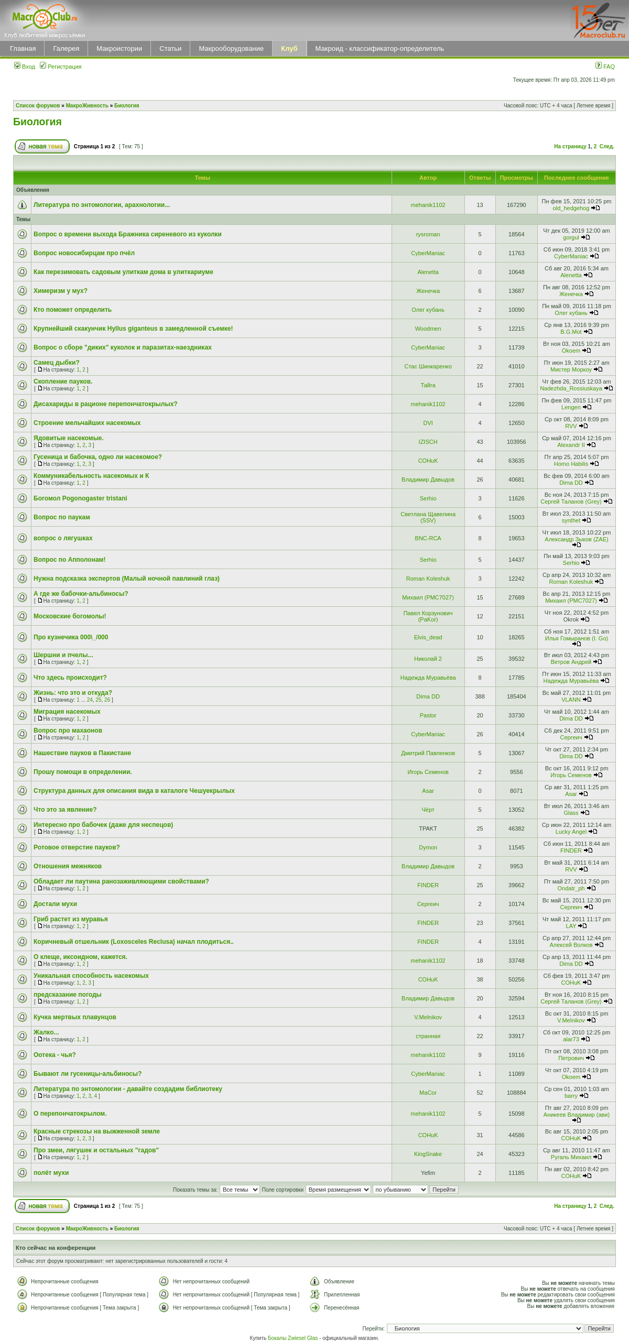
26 (107, 700)
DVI (427, 423)
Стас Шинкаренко (427, 366)
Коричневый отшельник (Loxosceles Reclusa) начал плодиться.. (134, 941)
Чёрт (427, 809)
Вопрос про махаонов (68, 730)
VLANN (571, 699)
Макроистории (119, 48)
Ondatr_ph (570, 888)
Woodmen (428, 328)
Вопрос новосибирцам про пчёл (84, 253)
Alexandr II (571, 445)
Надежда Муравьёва (428, 677)
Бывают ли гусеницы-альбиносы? (88, 1073)
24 (90, 700)
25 (98, 700)
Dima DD (571, 482)
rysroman (428, 234)
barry (571, 1096)
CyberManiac (428, 253)
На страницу (570, 146)
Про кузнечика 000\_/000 (71, 637)
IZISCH (428, 442)
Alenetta (427, 272)
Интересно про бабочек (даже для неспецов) (103, 824)
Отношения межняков (68, 866)
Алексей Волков (570, 945)
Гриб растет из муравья (71, 919)
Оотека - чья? (55, 1055)
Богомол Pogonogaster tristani (80, 498)
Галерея (66, 48)
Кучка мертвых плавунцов (75, 1017)
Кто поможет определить (73, 309)
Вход (24, 66)
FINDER (571, 850)
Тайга (427, 385)
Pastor (428, 715)
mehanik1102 (428, 205)
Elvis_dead (428, 637)
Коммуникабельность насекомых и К (91, 475)
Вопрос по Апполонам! (69, 559)
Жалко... (46, 1032)
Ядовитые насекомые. (69, 438)
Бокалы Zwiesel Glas (293, 1338)
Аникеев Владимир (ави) (577, 1114)
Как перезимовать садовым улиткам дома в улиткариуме (123, 272)
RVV (571, 426)
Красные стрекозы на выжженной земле (97, 1131)
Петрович (571, 1058)
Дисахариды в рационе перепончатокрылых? (106, 404)
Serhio (428, 498)
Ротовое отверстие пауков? (77, 847)
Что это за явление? (65, 809)
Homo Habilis (571, 464)
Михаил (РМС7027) (428, 597)
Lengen (571, 407)
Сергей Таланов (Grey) (570, 501)
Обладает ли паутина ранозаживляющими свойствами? (121, 881)
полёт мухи (51, 1172)
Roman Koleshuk (428, 578)
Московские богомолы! (70, 616)
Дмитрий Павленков (428, 753)
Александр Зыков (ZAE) (576, 539)
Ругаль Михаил (571, 1157)
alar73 (571, 1039)
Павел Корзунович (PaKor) (428, 616)
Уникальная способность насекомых (91, 975)
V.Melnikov (428, 1017)
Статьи (170, 48)
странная (428, 1036)
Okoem (571, 350)
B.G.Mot (570, 332)
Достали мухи (55, 904)
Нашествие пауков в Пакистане (82, 753)
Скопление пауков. (63, 381)
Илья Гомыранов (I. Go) (576, 638)
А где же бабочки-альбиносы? (81, 593)
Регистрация (60, 66)
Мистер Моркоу (571, 369)
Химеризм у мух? (61, 291)
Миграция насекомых (67, 711)
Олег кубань (427, 310)
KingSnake (428, 1154)
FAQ (605, 66)
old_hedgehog (571, 208)
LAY (571, 926)
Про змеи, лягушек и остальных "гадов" (96, 1150)
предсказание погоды (68, 994)
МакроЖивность (87, 105)
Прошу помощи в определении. (83, 772)
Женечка (428, 291)
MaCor (428, 1092)
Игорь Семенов (427, 772)
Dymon (428, 847)
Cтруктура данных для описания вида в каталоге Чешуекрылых (134, 790)
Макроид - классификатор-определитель (380, 48)
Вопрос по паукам (62, 517)
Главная (23, 48)
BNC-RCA (428, 538)
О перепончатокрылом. (70, 1113)
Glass (570, 813)
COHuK (428, 460)
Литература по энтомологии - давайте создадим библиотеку (128, 1089)
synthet (571, 520)
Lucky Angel (571, 831)
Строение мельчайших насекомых (87, 423)
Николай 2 (428, 659)
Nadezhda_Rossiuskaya (571, 388)
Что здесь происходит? (70, 677)
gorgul (571, 237)
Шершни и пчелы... (63, 655)
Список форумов (38, 105)
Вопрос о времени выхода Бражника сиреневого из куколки (128, 234)
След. (607, 146)
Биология (126, 105)
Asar (428, 791)
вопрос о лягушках (63, 538)
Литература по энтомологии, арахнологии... (102, 205)
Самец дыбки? (57, 362)
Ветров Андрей (571, 662)
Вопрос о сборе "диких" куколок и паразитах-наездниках (123, 347)
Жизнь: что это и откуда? (73, 692)
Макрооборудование (231, 48)
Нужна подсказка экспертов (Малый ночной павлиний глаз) (127, 578)
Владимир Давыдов (428, 479)
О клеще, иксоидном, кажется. (80, 957)
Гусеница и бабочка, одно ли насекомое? (98, 457)
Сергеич (571, 737)
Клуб (289, 48)
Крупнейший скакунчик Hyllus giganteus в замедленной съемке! (133, 328)
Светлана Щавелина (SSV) (428, 517)
